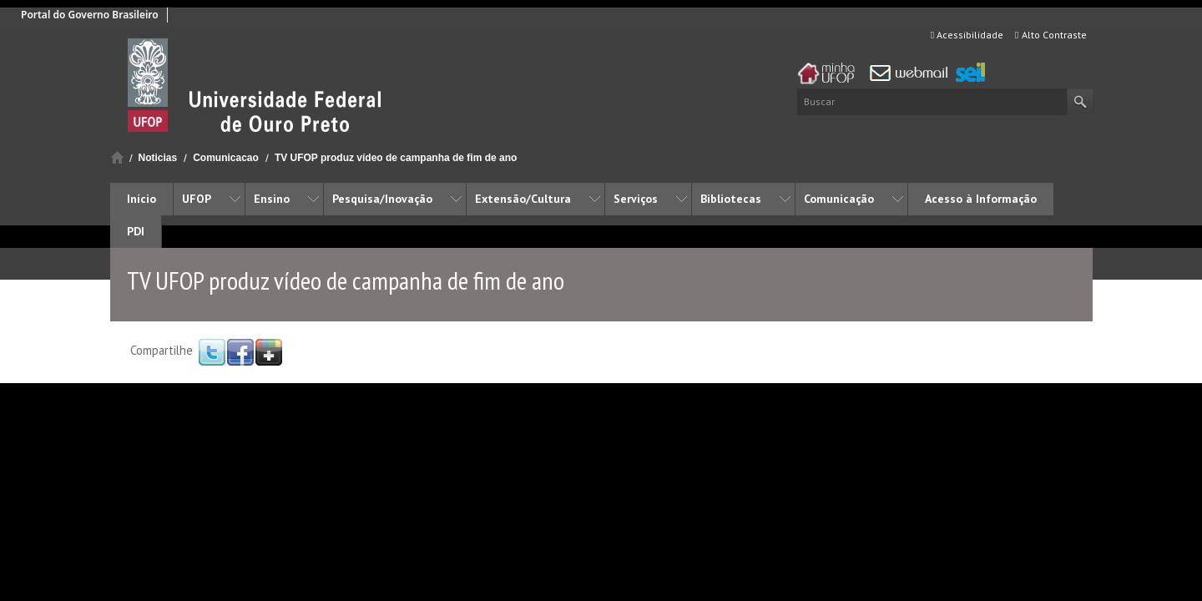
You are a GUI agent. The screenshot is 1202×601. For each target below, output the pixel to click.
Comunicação (839, 198)
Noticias (158, 158)
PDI (135, 231)
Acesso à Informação (981, 198)
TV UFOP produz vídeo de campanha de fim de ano (396, 158)
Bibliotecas (730, 198)
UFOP (196, 198)
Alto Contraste (1050, 34)
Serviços (636, 198)
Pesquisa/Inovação (382, 198)
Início (117, 157)
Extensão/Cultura (523, 198)
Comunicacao (226, 158)
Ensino (272, 198)
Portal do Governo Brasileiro (90, 15)
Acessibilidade (967, 34)
